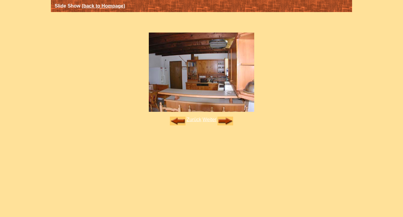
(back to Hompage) (103, 5)
